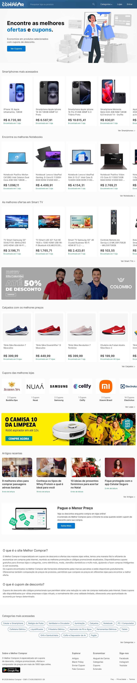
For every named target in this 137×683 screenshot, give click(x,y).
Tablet (124, 629)
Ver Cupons (16, 48)
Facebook (124, 658)
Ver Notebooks (128, 196)
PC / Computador (126, 623)
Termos (132, 679)
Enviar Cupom (78, 665)
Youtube (123, 665)
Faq (112, 679)
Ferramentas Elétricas (106, 629)
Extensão (97, 669)
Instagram (124, 662)
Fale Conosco (78, 669)
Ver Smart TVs (128, 261)
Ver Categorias (128, 642)
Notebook (108, 623)
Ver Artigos (129, 497)
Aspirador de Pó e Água (81, 629)
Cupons (96, 665)
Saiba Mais (66, 525)
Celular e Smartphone (13, 623)
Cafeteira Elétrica (18, 629)
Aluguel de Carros (101, 658)
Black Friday (78, 662)
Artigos (75, 658)
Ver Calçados (129, 366)
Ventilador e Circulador (59, 623)
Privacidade (121, 679)
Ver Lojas (130, 407)
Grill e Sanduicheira (49, 635)
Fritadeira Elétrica (56, 629)
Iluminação (80, 623)
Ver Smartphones (127, 130)
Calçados (94, 623)
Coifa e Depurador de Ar (74, 635)
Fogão (94, 635)
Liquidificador (37, 629)
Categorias (98, 662)
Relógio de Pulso (35, 623)
